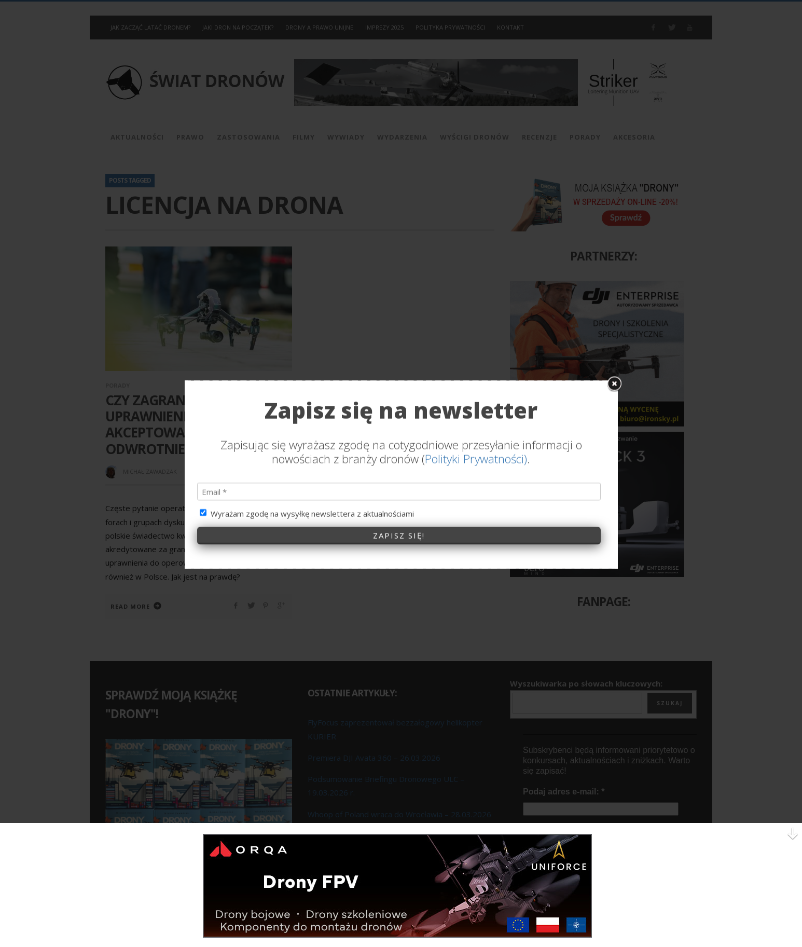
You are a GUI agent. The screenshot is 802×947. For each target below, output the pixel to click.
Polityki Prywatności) (476, 328)
